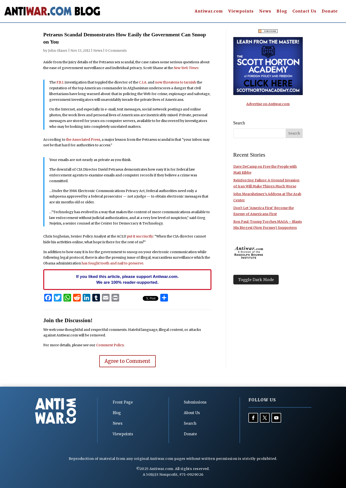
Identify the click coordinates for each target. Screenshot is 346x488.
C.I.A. (143, 82)
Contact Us (304, 11)
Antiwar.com (209, 11)
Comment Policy (110, 345)
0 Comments (116, 50)
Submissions (195, 402)
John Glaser (58, 50)
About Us (192, 413)
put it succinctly (140, 236)
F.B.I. (60, 82)
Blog (282, 11)
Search (190, 423)
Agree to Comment (127, 361)
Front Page (123, 402)
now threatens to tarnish (175, 82)
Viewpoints (241, 11)
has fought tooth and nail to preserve (112, 263)
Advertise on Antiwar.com (268, 104)
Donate (330, 11)
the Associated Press (83, 139)
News (265, 11)
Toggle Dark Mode (256, 279)
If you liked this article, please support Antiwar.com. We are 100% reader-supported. (127, 279)
